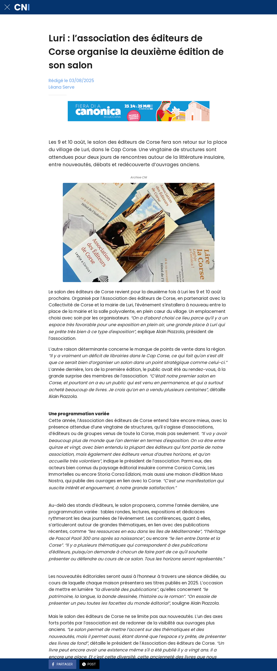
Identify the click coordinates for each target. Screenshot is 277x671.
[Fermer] (7, 7)
